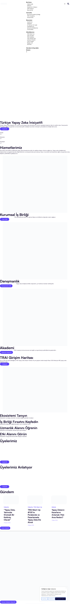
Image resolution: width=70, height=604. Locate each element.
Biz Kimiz (29, 2)
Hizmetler (29, 12)
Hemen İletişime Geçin (8, 602)
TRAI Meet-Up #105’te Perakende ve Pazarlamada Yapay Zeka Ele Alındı (34, 516)
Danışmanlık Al (6, 286)
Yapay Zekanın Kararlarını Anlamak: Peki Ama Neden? (58, 513)
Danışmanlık (30, 17)
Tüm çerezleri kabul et (60, 598)
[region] (53, 594)
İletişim (28, 50)
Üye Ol (4, 219)
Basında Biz (30, 10)
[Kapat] (66, 588)
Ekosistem (29, 20)
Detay (4, 364)
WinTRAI (29, 44)
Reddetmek (51, 598)
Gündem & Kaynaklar (32, 48)
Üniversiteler (30, 29)
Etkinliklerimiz (30, 32)
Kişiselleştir (44, 598)
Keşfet (4, 129)
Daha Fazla (5, 528)
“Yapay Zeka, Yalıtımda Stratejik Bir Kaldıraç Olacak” (9, 515)
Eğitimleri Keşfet (6, 352)
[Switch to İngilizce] (65, 4)
